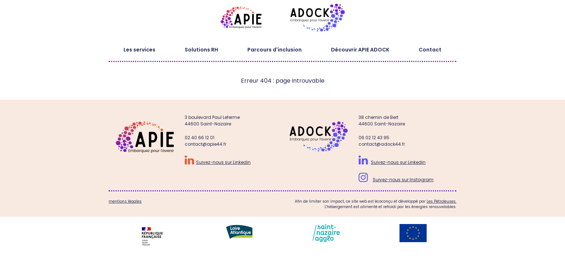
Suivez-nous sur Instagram (403, 180)
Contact (430, 49)
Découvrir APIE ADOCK (360, 49)
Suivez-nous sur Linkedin (223, 162)
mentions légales (125, 201)
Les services (139, 49)
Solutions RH (201, 49)
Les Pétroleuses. (441, 201)
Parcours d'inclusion (274, 49)
